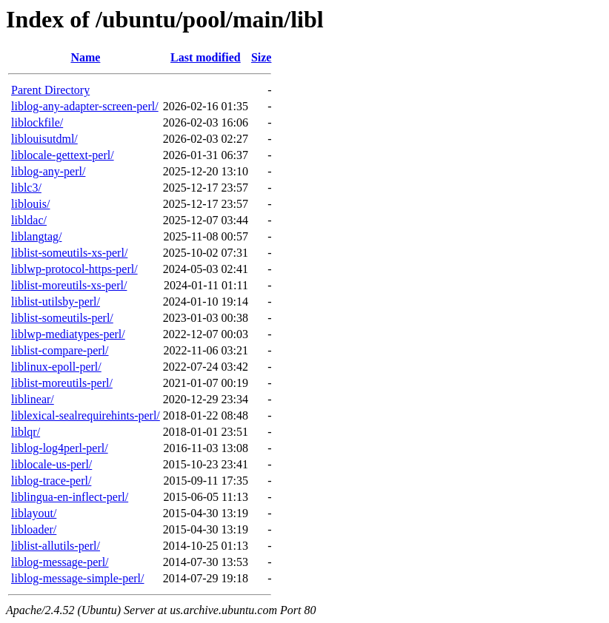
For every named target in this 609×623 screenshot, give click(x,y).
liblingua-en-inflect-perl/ (69, 497)
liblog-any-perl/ (48, 171)
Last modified (205, 57)
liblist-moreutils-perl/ (62, 383)
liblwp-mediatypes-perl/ (68, 334)
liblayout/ (33, 513)
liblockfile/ (37, 122)
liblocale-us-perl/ (51, 464)
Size (261, 57)
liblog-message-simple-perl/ (77, 578)
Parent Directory (50, 90)
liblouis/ (30, 204)
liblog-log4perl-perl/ (59, 448)
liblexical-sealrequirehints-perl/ (85, 415)
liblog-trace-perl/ (51, 480)
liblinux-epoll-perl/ (56, 366)
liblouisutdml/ (44, 138)
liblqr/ (25, 431)
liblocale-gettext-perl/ (62, 155)
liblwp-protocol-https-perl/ (74, 269)
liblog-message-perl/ (60, 562)
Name (85, 57)
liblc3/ (26, 187)
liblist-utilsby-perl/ (55, 301)
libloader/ (33, 529)
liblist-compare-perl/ (60, 350)
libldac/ (29, 220)
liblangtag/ (36, 236)
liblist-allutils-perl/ (55, 545)
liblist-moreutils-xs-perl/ (69, 285)
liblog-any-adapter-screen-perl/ (85, 106)
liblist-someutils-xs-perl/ (69, 252)
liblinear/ (32, 399)
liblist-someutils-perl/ (62, 318)
